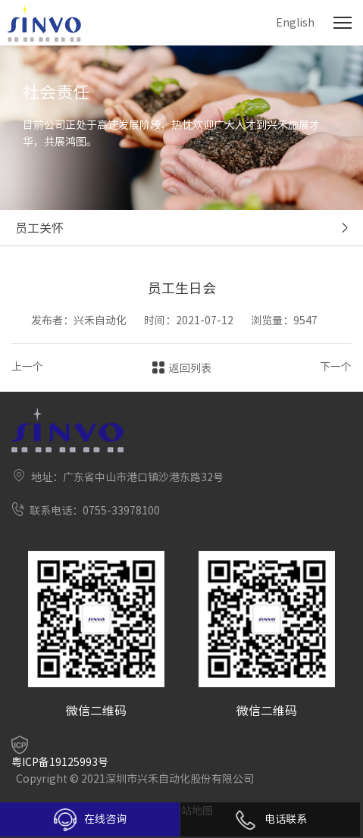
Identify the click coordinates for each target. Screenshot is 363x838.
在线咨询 (90, 819)
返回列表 (190, 368)
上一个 (27, 366)
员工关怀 (39, 228)
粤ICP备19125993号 (59, 762)
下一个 (336, 366)
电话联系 (270, 819)
